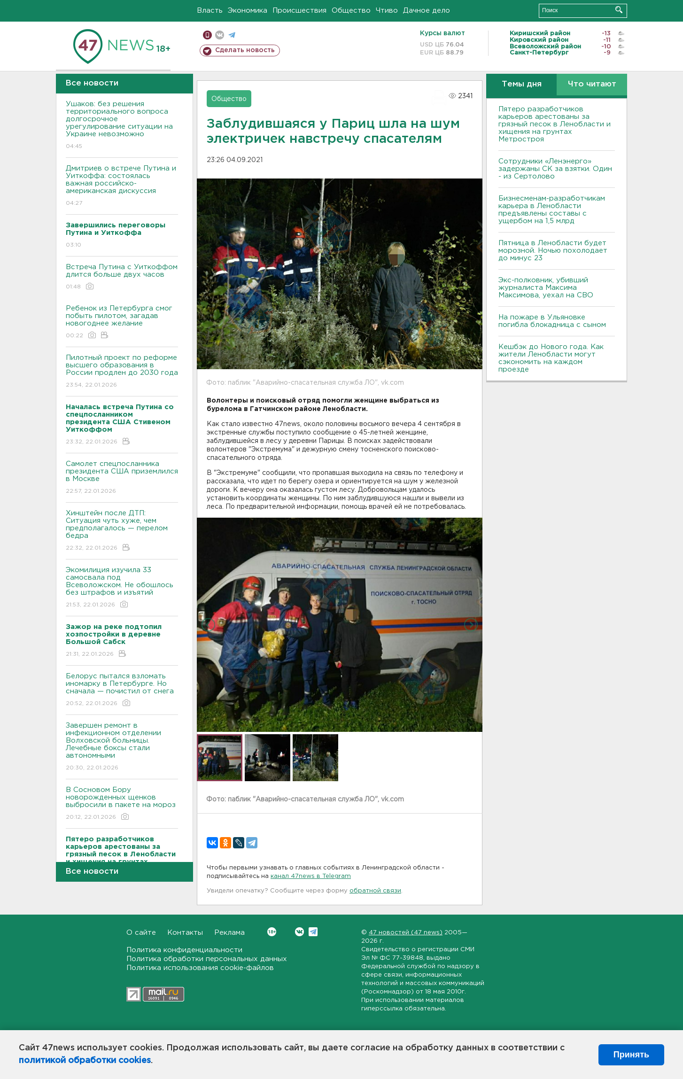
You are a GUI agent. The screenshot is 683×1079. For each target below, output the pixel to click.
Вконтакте (271, 931)
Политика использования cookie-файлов (200, 968)
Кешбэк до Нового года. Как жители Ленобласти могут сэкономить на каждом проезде (551, 358)
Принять (631, 1054)
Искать (618, 9)
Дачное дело (426, 11)
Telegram (313, 931)
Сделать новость (245, 50)
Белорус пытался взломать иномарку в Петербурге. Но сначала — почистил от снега (122, 690)
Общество (351, 11)
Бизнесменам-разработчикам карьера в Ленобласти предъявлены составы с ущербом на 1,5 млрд (551, 209)
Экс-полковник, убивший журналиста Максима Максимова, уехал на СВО (545, 287)
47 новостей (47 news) (405, 932)
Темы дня (522, 84)
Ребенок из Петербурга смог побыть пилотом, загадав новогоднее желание (122, 322)
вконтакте (219, 35)
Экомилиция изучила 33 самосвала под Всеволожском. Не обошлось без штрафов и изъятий (122, 588)
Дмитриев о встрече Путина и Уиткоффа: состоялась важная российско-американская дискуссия (122, 186)
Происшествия (299, 11)
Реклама (229, 933)
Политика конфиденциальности (184, 950)
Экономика (247, 11)
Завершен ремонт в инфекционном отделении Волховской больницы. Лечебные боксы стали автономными (122, 747)
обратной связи (375, 890)
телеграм (231, 35)
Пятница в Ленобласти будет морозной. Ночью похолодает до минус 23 (552, 250)
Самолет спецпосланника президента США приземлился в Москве (122, 478)
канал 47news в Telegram (311, 876)
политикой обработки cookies (85, 1060)
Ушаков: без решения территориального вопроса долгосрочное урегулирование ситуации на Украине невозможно (122, 125)
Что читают (592, 84)
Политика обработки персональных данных (206, 959)
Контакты (185, 933)
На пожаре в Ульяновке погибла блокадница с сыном (552, 321)
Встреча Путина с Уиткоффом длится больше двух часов (122, 277)
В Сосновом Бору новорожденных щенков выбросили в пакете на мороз (122, 804)
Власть (210, 11)
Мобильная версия (207, 35)
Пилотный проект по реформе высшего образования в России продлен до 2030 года (122, 372)
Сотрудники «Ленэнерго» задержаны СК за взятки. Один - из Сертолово (555, 168)
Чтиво (387, 11)
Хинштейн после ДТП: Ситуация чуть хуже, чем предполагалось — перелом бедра (122, 531)
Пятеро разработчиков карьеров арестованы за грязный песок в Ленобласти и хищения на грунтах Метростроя (554, 124)
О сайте (141, 933)
